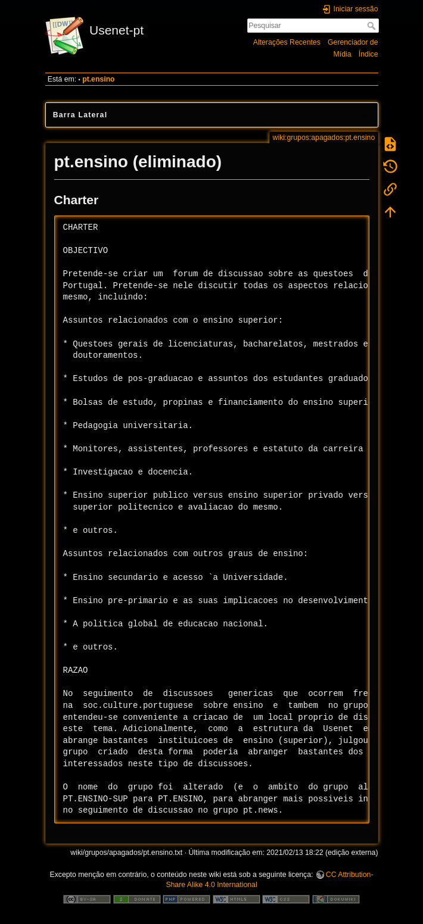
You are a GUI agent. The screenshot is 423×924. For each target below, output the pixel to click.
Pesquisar (372, 25)
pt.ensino (98, 79)
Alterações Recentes (287, 42)
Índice (368, 54)
